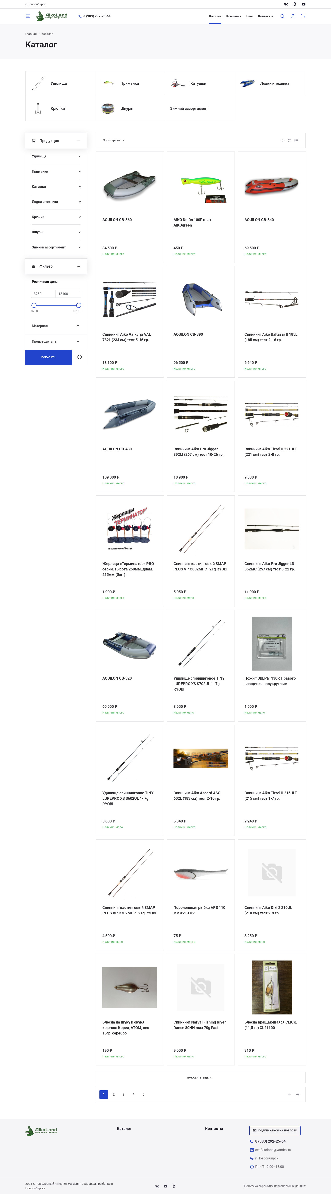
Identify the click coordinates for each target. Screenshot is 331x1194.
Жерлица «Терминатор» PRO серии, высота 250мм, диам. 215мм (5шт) (128, 569)
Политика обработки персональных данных (275, 1186)
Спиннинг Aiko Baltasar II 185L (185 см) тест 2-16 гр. (270, 337)
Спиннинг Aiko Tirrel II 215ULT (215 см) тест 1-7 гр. (270, 796)
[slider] (34, 305)
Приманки (130, 83)
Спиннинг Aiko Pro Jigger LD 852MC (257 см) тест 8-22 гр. (269, 566)
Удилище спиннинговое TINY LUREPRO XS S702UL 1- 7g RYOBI (199, 683)
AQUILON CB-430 (117, 449)
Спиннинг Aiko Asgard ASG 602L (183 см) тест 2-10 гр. (197, 796)
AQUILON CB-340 (259, 219)
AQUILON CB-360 (117, 219)
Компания (233, 16)
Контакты (265, 16)
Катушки (198, 83)
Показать (48, 357)
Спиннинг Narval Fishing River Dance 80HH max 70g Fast (200, 1025)
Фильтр (56, 266)
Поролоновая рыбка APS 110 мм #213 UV (199, 910)
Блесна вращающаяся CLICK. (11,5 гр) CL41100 (270, 1025)
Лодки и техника (274, 83)
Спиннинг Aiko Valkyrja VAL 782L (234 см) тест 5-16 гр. (126, 337)
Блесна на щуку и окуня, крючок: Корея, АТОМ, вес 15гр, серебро (125, 1027)
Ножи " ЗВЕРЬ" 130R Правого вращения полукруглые (270, 681)
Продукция (56, 141)
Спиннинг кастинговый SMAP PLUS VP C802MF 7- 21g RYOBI (200, 566)
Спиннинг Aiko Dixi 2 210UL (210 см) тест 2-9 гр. (268, 910)
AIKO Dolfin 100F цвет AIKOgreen (193, 222)
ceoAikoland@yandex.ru (273, 1150)
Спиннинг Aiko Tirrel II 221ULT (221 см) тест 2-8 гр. (270, 452)
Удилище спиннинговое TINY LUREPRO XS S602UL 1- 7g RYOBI (127, 798)
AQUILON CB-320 (117, 678)
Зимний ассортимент (189, 108)
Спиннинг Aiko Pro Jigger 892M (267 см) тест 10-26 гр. (199, 452)
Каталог (215, 16)
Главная (31, 34)
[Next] (298, 1094)
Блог (249, 16)
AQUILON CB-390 (188, 334)
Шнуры (127, 108)
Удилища (59, 83)
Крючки (58, 108)
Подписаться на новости (275, 1130)
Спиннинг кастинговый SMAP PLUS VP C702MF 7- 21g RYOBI (129, 910)
